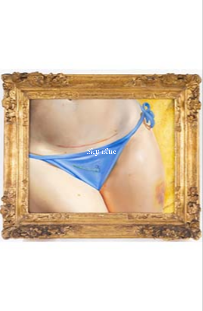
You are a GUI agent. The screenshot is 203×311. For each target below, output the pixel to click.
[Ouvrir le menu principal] (192, 8)
